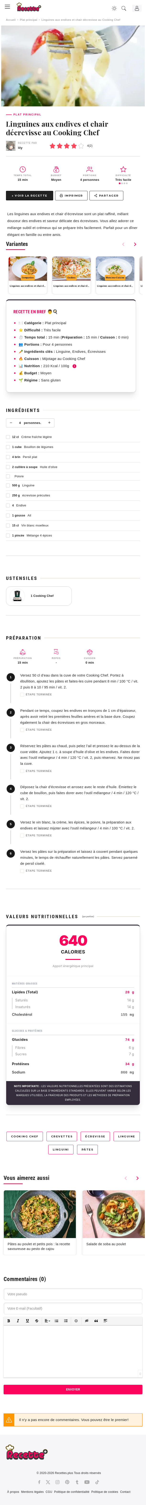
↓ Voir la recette (29, 195)
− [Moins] (11, 422)
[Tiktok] (97, 1482)
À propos (13, 1492)
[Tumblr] (77, 1482)
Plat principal (28, 19)
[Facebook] (39, 1482)
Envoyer (73, 1389)
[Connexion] (137, 8)
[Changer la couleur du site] (114, 8)
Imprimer (71, 195)
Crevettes (62, 1136)
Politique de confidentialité (71, 1492)
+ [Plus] (49, 422)
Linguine (126, 1136)
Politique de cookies (104, 1492)
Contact (125, 1492)
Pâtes (88, 1149)
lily (20, 148)
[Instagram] (57, 1482)
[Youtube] (87, 1482)
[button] (9, 1321)
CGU (49, 1492)
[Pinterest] (67, 1482)
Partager (106, 195)
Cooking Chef (24, 1136)
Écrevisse (95, 1136)
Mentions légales (32, 1492)
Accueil (11, 19)
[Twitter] (48, 1482)
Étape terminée (36, 695)
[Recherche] (123, 8)
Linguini (61, 1149)
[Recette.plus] (32, 8)
